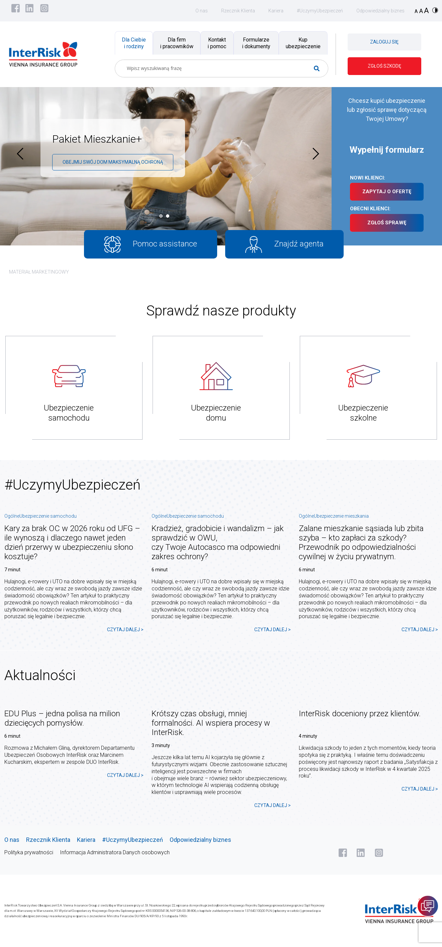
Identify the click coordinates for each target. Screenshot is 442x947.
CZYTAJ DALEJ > (125, 629)
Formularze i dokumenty (256, 43)
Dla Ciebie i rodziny (134, 43)
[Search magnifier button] (319, 68)
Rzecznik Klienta (238, 10)
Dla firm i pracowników (176, 43)
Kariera (275, 10)
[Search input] (219, 68)
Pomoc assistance (150, 244)
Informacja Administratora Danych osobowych (115, 852)
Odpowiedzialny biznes (380, 10)
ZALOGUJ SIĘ (384, 42)
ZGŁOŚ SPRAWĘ (386, 223)
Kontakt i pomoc (216, 43)
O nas (201, 10)
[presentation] (20, 154)
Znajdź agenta (284, 244)
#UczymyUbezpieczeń (320, 10)
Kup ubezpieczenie (303, 43)
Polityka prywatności (28, 852)
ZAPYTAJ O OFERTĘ (386, 192)
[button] (162, 216)
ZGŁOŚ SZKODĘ (384, 66)
